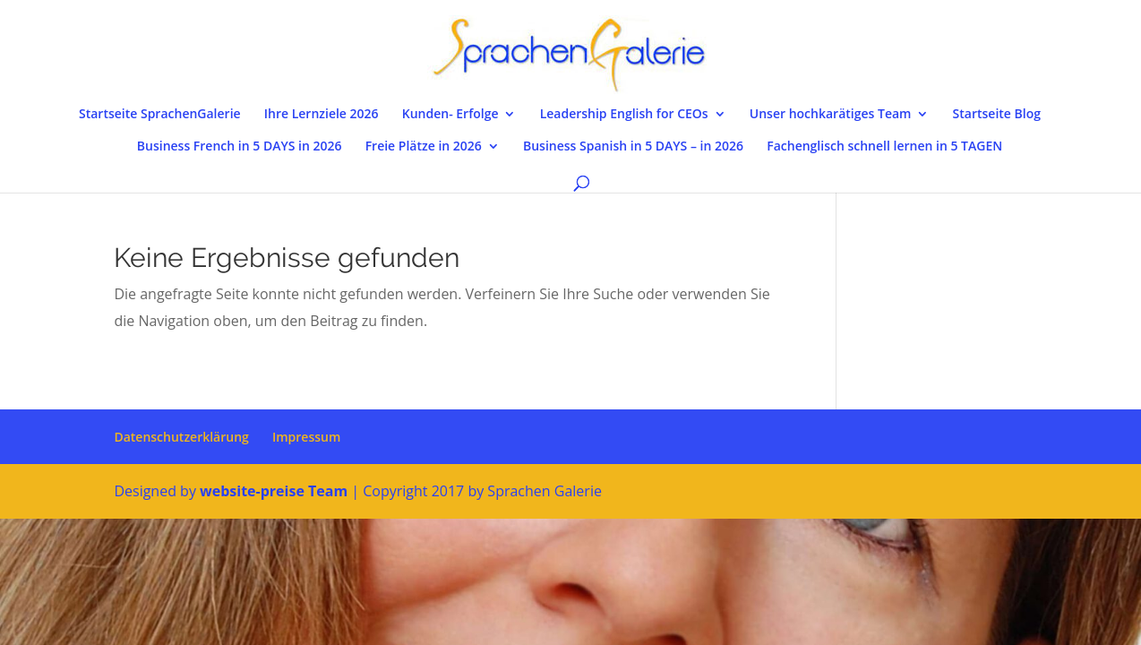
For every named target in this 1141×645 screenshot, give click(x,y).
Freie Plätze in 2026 (423, 147)
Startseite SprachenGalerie (160, 115)
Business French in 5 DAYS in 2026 (239, 147)
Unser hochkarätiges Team (831, 115)
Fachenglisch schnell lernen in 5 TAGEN (884, 147)
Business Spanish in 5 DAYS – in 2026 (633, 147)
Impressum (306, 436)
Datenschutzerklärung (181, 436)
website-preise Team (273, 491)
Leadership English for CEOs (624, 115)
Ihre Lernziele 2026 (321, 115)
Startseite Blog (997, 115)
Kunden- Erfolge (450, 115)
